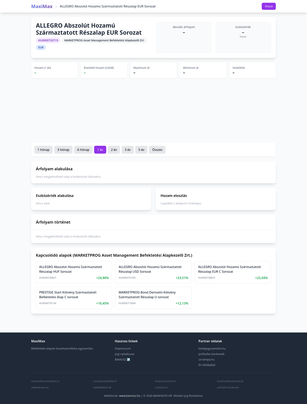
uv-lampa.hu (206, 359)
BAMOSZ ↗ (122, 359)
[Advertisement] (153, 110)
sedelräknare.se (40, 387)
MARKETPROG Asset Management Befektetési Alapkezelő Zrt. (104, 40)
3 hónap (63, 150)
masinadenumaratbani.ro (45, 381)
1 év (100, 150)
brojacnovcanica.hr (165, 381)
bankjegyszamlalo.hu (212, 348)
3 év (128, 150)
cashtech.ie (161, 387)
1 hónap (43, 150)
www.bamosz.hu (129, 396)
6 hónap (83, 150)
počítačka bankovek (228, 387)
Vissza (269, 6)
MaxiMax (42, 6)
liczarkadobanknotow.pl (230, 381)
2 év (114, 150)
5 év (141, 150)
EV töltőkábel (206, 365)
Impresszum (123, 348)
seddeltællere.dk (102, 387)
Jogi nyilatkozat (124, 354)
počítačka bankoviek (211, 354)
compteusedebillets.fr (105, 381)
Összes (157, 150)
